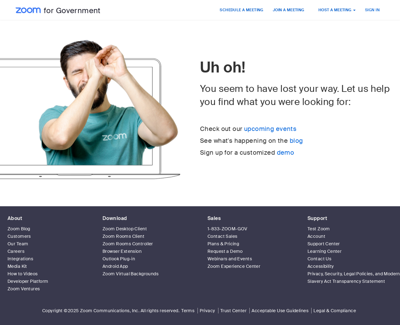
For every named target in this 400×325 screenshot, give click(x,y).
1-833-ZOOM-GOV (228, 229)
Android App (115, 266)
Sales (214, 218)
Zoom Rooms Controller (127, 244)
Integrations (20, 259)
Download (114, 218)
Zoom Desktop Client (124, 229)
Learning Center (325, 251)
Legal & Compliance (334, 310)
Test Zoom (319, 229)
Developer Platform (28, 281)
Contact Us (319, 259)
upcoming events (270, 129)
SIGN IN (372, 10)
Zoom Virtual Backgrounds (130, 274)
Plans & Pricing (223, 244)
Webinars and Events (230, 259)
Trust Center (233, 310)
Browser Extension (122, 251)
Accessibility (321, 266)
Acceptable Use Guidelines (280, 310)
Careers (16, 251)
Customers (19, 236)
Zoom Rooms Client (123, 236)
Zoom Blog (19, 229)
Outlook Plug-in (118, 259)
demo (285, 152)
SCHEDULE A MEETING (241, 10)
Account (316, 236)
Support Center (324, 244)
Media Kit (17, 266)
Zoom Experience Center (234, 266)
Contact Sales (222, 236)
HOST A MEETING (337, 10)
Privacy (207, 310)
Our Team (18, 244)
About (15, 218)
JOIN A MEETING (288, 10)
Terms (187, 310)
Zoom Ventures (24, 289)
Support (317, 218)
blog (296, 141)
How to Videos (23, 274)
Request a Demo (225, 251)
